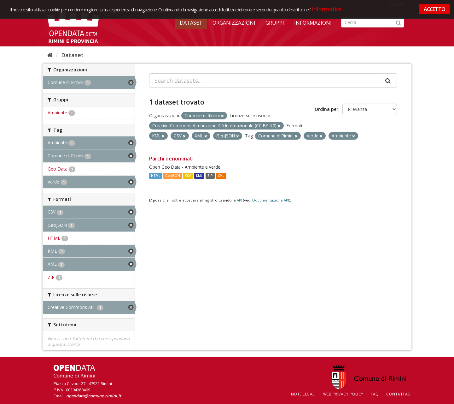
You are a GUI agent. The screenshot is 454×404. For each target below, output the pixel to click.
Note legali (303, 394)
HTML (155, 175)
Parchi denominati (171, 158)
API (239, 200)
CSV (188, 175)
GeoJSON (172, 175)
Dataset (191, 22)
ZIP (210, 175)
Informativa (327, 9)
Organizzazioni (233, 22)
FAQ (375, 394)
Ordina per (326, 109)
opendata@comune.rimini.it (93, 396)
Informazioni (313, 22)
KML (199, 175)
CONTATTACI (398, 394)
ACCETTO (434, 9)
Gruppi (274, 22)
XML (221, 175)
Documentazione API (270, 200)
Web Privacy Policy (343, 394)
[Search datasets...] (264, 80)
